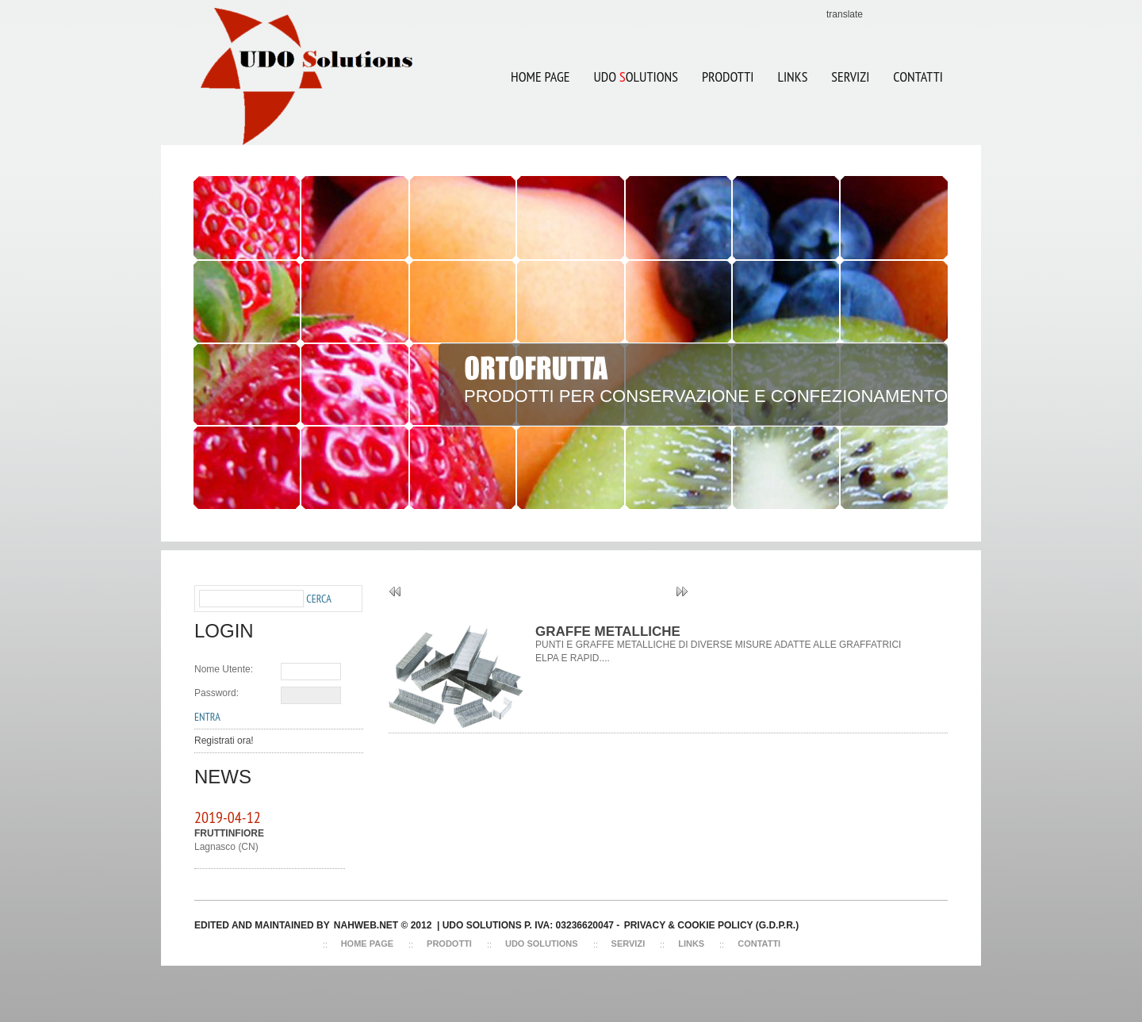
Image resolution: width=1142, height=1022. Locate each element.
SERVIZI (850, 76)
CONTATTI (918, 76)
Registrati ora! (224, 740)
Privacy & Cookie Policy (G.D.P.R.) (711, 925)
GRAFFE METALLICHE (607, 631)
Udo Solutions (541, 943)
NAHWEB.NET (366, 925)
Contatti (759, 943)
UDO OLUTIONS (629, 67)
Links (691, 943)
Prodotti (727, 76)
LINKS (792, 76)
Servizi (628, 943)
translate (844, 14)
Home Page (540, 76)
